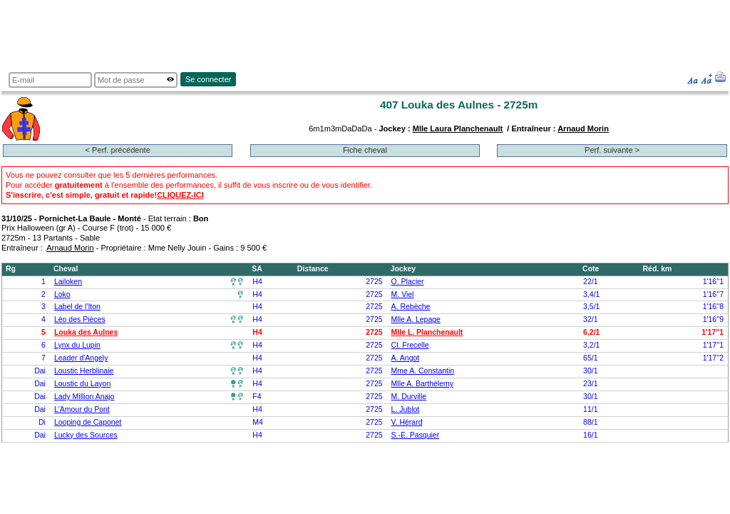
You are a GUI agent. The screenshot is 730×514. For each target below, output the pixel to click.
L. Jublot (405, 409)
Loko (62, 294)
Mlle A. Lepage (416, 319)
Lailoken (68, 282)
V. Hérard (407, 422)
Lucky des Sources (86, 435)
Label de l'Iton (77, 307)
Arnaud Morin (583, 128)
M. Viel (402, 294)
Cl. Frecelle (410, 345)
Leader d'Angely (81, 358)
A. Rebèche (411, 307)
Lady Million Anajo (84, 396)
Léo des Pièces (80, 319)
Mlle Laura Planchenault (458, 128)
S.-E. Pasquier (415, 435)
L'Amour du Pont (82, 409)
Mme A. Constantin (423, 371)
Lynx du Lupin (77, 345)
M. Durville (409, 396)
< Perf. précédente (118, 150)
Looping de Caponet (87, 422)
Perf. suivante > (612, 150)
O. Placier (407, 282)
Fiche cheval (365, 150)
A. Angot (405, 358)
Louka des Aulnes (86, 332)
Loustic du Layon (82, 384)
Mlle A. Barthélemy (422, 384)
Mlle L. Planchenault (427, 332)
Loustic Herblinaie (83, 371)
